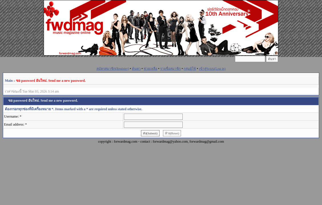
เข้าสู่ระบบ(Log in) (212, 69)
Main (9, 81)
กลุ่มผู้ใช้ (190, 69)
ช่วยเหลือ (150, 69)
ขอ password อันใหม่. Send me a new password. (51, 81)
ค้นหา (136, 69)
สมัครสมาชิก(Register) (112, 69)
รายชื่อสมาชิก (170, 69)
